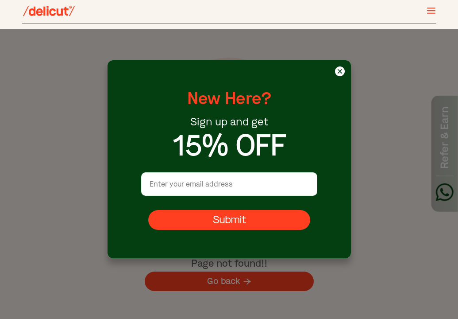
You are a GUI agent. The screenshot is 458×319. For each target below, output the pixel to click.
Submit (228, 220)
